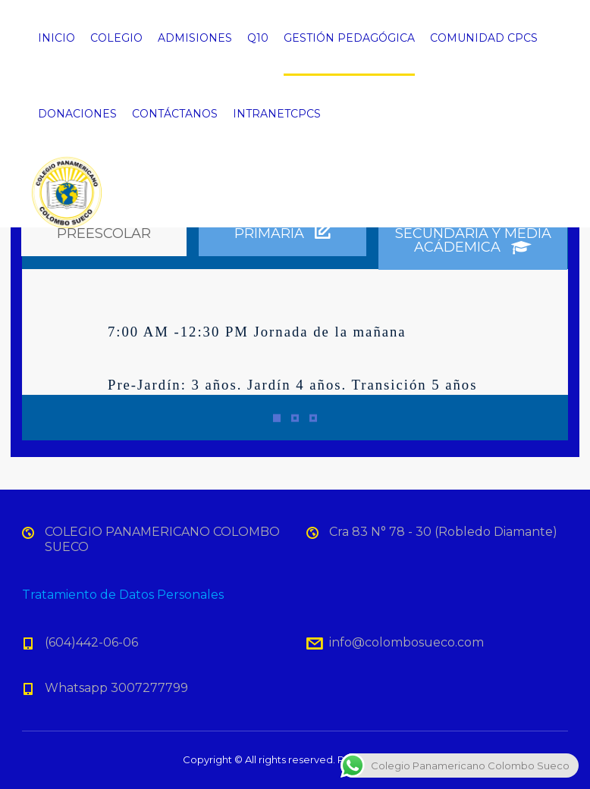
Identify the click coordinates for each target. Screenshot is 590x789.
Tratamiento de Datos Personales (123, 594)
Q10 (257, 38)
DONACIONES (77, 114)
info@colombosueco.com (406, 642)
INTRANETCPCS (277, 114)
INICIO (56, 38)
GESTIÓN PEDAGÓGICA (349, 38)
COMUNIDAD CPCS (484, 38)
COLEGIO (116, 38)
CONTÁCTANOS (175, 114)
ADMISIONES (195, 38)
